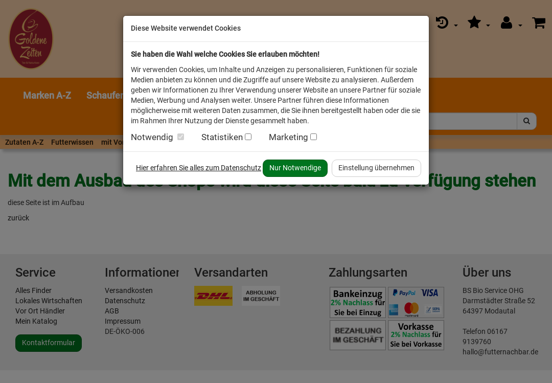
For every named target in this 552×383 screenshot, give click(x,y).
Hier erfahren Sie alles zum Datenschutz (198, 168)
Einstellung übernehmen (376, 168)
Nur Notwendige (295, 168)
